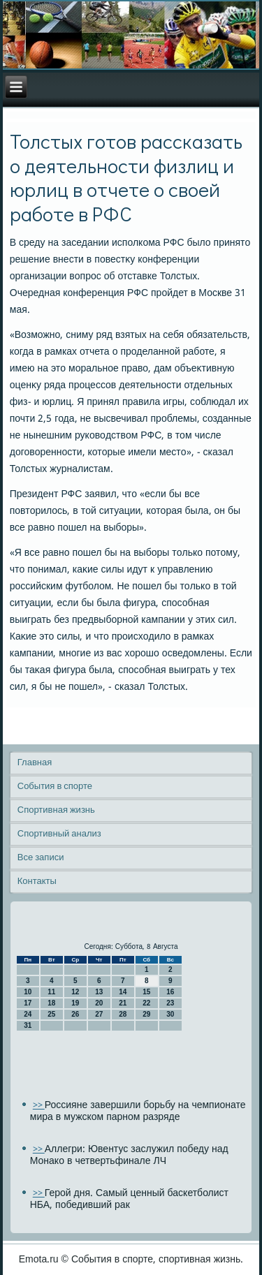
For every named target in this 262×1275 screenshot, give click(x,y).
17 (27, 1003)
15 (146, 992)
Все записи (40, 858)
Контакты (37, 882)
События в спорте (54, 787)
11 (51, 992)
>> (39, 1106)
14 (122, 992)
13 (99, 992)
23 (170, 1003)
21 (122, 1003)
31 (27, 1025)
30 (170, 1014)
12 (75, 992)
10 (27, 992)
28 (122, 1014)
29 (146, 1014)
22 (146, 1003)
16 (170, 992)
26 (75, 1014)
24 (27, 1014)
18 (51, 1003)
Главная (34, 763)
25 (51, 1014)
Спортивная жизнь (56, 810)
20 (99, 1003)
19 (75, 1003)
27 (99, 1014)
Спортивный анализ (59, 834)
